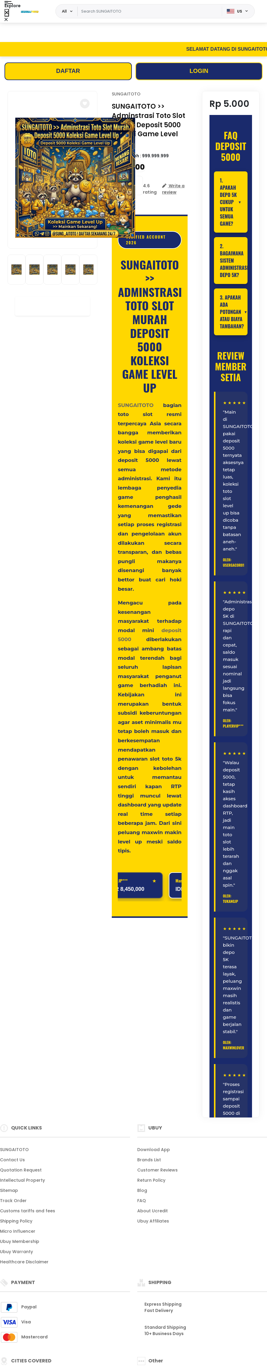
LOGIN (198, 71)
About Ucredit (152, 1211)
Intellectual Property (22, 1180)
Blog (142, 1190)
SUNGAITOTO (126, 94)
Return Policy (151, 1180)
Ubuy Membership (19, 1241)
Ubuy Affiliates (153, 1221)
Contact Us (12, 1160)
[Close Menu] (6, 13)
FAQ (141, 1201)
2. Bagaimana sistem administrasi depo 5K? (234, 261)
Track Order (13, 1201)
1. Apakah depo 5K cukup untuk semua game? (228, 202)
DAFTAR (68, 71)
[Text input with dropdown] (149, 11)
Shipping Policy (16, 1221)
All (64, 11)
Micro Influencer (17, 1231)
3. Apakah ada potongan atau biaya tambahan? (232, 312)
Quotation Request (21, 1170)
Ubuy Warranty (16, 1252)
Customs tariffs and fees (27, 1211)
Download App (153, 1150)
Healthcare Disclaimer (24, 1262)
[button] (85, 104)
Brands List (149, 1160)
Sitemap (9, 1190)
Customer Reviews (157, 1170)
